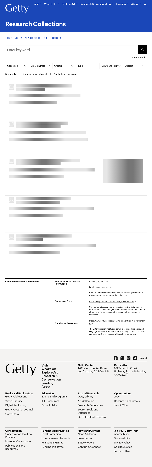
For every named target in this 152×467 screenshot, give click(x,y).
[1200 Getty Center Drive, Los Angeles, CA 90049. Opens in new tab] (94, 370)
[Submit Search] (142, 49)
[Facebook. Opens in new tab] (116, 358)
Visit (36, 4)
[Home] (8, 38)
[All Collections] (32, 38)
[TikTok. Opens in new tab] (135, 358)
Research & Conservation (95, 4)
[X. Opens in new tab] (122, 358)
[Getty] (17, 9)
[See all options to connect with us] (143, 358)
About (135, 4)
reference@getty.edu (104, 287)
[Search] (18, 38)
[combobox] (71, 49)
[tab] (17, 66)
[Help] (45, 38)
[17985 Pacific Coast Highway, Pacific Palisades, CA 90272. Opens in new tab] (130, 371)
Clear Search (138, 57)
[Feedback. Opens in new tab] (56, 38)
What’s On (50, 4)
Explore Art (68, 4)
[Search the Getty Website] (145, 4)
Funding (121, 4)
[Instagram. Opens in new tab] (128, 358)
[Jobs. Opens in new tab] (117, 396)
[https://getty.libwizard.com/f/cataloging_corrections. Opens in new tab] (112, 301)
